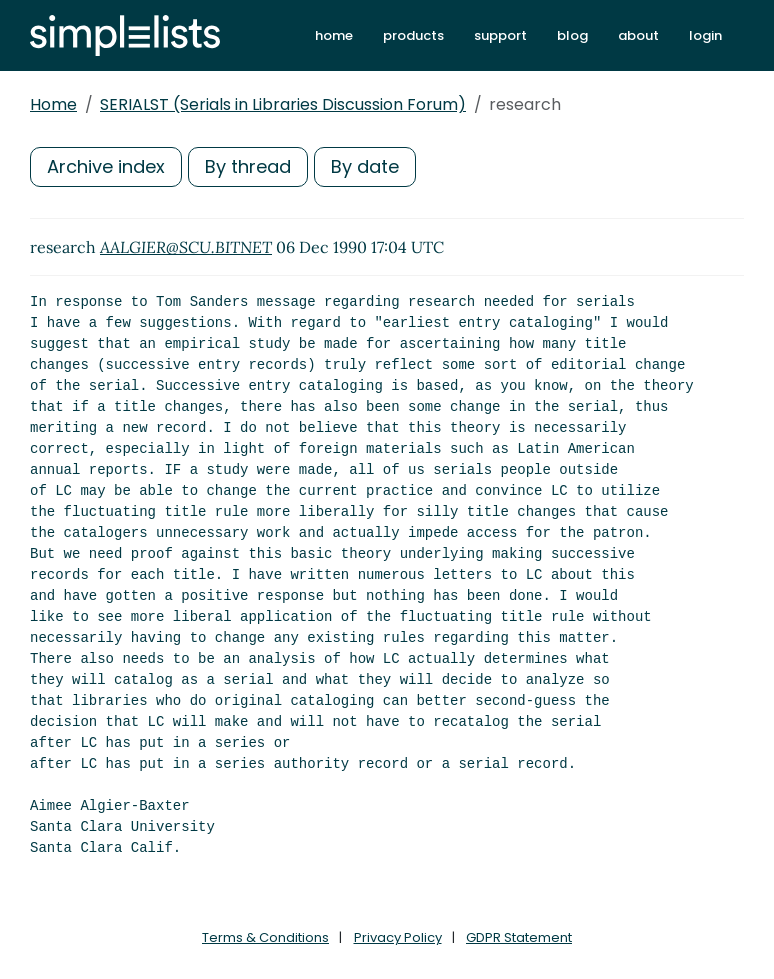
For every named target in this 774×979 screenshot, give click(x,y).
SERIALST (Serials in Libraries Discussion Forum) (283, 104)
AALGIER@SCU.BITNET (186, 247)
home (334, 35)
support (500, 35)
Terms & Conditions (265, 937)
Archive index (106, 166)
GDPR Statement (519, 937)
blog (572, 35)
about (638, 35)
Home (53, 104)
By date (365, 166)
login (705, 35)
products (413, 35)
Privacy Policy (398, 937)
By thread (248, 166)
